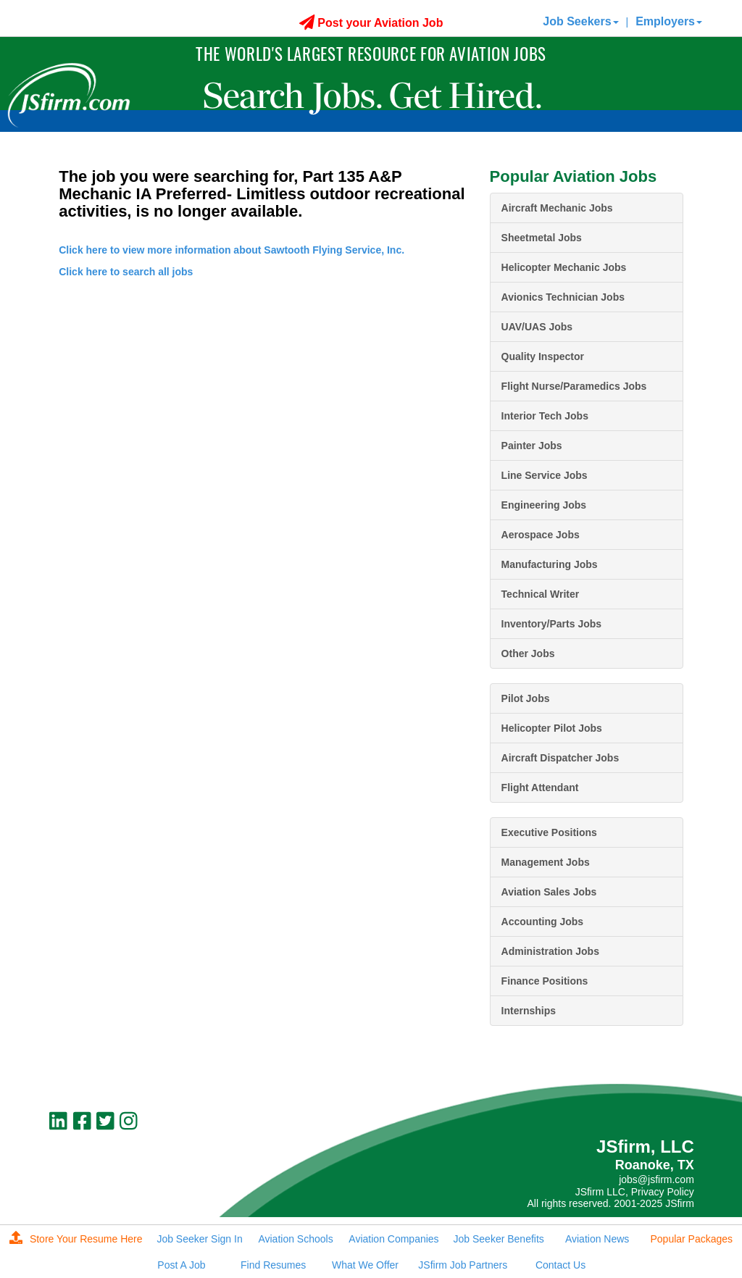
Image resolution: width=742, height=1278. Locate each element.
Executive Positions (549, 832)
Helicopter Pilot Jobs (551, 728)
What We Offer (365, 1265)
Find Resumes (273, 1265)
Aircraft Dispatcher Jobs (560, 758)
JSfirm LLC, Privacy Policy (634, 1192)
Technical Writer (540, 594)
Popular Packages (691, 1239)
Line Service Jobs (544, 475)
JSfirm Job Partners (462, 1265)
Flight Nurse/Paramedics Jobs (574, 386)
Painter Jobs (531, 445)
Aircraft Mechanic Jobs (557, 208)
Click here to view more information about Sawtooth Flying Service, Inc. (231, 250)
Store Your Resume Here (76, 1239)
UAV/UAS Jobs (537, 327)
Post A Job (181, 1265)
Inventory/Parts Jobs (551, 624)
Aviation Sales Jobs (549, 892)
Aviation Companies (393, 1239)
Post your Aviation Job (371, 23)
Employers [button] (668, 21)
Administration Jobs (550, 951)
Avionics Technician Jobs (563, 297)
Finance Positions (544, 981)
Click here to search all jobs (126, 271)
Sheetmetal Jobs (541, 237)
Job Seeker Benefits (499, 1239)
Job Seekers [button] (580, 21)
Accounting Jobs (542, 921)
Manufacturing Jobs (549, 564)
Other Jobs (528, 653)
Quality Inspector (542, 356)
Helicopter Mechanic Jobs (564, 267)
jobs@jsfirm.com (656, 1179)
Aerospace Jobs (540, 534)
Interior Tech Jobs (544, 416)
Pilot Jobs (525, 698)
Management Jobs (545, 862)
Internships (528, 1010)
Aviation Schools (295, 1239)
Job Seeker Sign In (199, 1239)
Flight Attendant (540, 787)
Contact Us (560, 1265)
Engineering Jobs (543, 505)
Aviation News (597, 1239)
